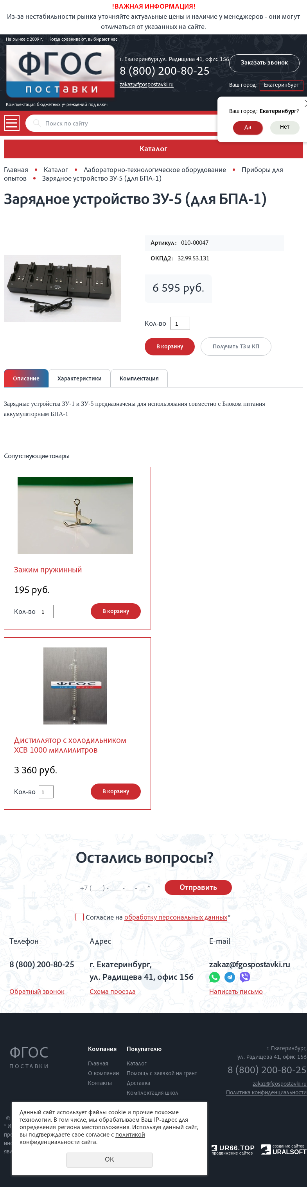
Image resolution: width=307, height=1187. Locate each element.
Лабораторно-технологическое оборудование (155, 170)
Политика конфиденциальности (266, 1093)
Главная (16, 170)
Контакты (100, 1084)
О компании (103, 1074)
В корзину (169, 347)
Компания (102, 1050)
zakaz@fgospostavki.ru (147, 85)
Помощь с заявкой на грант (162, 1074)
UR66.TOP (233, 1148)
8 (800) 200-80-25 (165, 72)
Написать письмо (236, 992)
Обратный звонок (37, 992)
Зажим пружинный (48, 571)
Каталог (56, 170)
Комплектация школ (152, 1093)
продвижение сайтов (232, 1153)
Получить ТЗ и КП (236, 347)
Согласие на (158, 918)
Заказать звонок (264, 63)
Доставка (138, 1084)
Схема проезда (113, 992)
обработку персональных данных (175, 918)
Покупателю (144, 1050)
